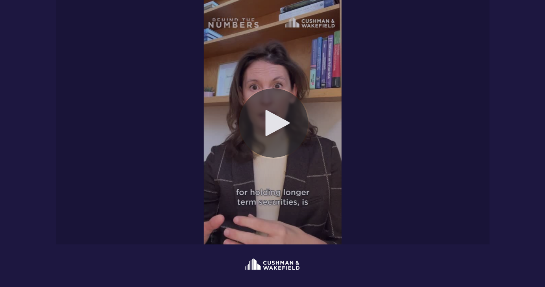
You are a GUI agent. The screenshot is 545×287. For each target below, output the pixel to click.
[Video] (273, 122)
